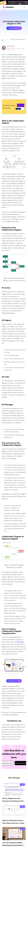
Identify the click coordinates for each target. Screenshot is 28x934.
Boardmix (21, 642)
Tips (7, 39)
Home (3, 39)
